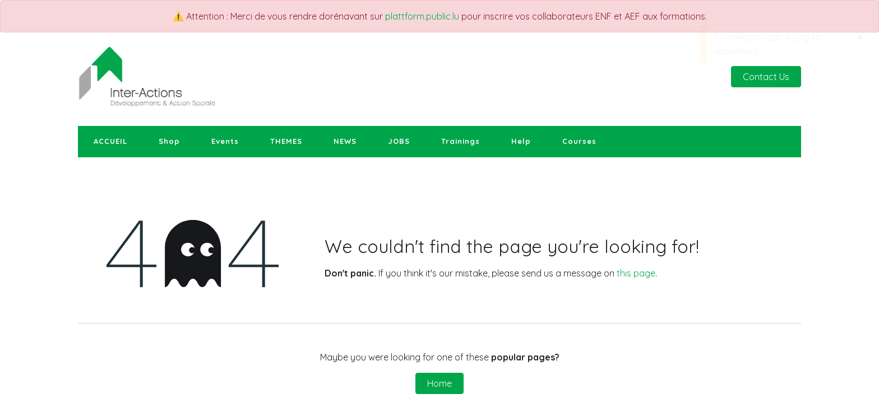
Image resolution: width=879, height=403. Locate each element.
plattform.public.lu (422, 16)
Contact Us (766, 76)
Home (439, 383)
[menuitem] (110, 142)
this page (636, 273)
